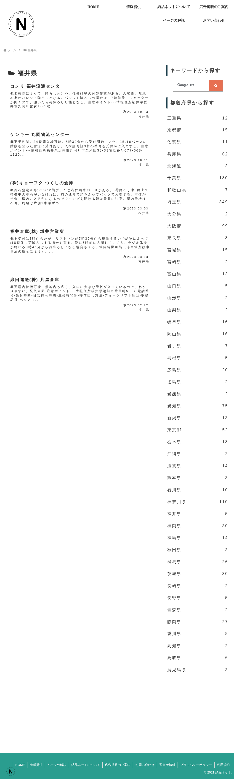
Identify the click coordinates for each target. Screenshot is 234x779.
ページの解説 (56, 765)
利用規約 (223, 765)
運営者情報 (167, 765)
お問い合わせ (144, 765)
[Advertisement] (197, 710)
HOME (20, 765)
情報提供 (36, 765)
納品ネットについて (85, 765)
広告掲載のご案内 (117, 765)
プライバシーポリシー (196, 765)
